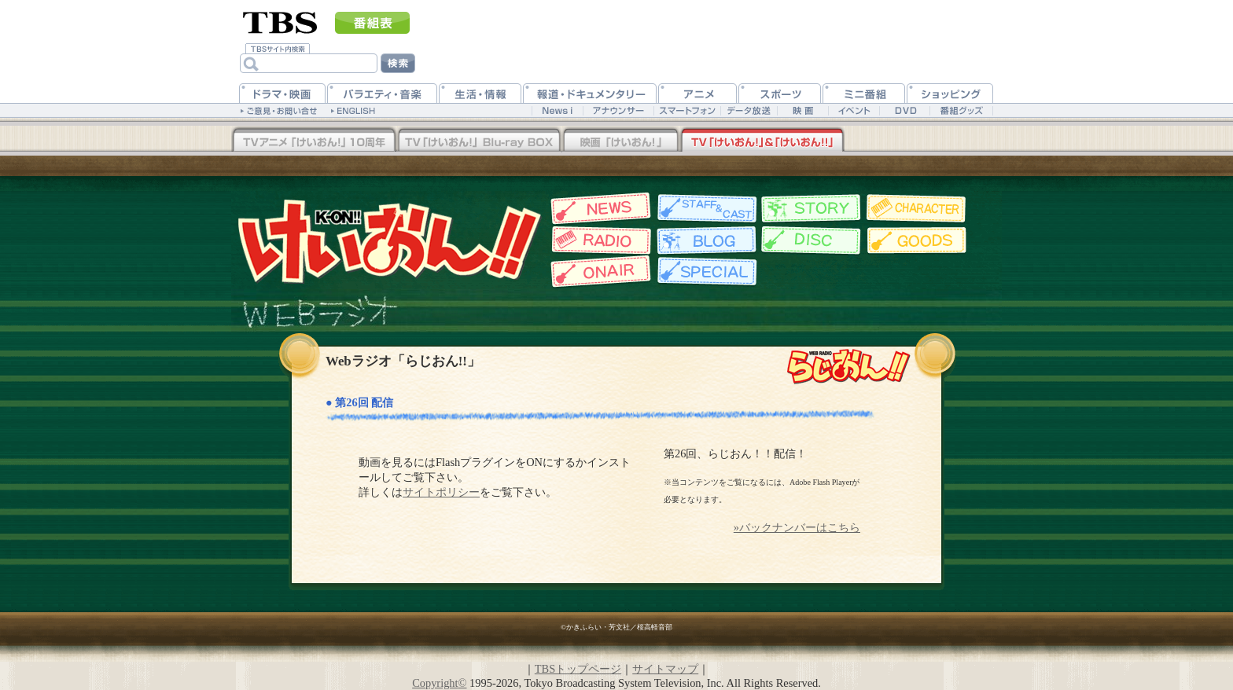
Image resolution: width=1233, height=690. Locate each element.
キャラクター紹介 (917, 208)
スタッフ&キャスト (705, 208)
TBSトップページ (578, 668)
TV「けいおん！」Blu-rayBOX (478, 141)
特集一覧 (705, 272)
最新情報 (599, 208)
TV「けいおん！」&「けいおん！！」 (762, 141)
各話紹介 (811, 208)
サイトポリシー (441, 492)
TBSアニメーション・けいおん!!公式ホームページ (388, 240)
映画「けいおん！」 (620, 141)
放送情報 (599, 272)
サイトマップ (665, 668)
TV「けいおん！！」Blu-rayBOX (313, 141)
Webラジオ (599, 240)
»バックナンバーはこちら (797, 527)
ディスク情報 (811, 240)
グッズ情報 (917, 240)
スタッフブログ (705, 240)
